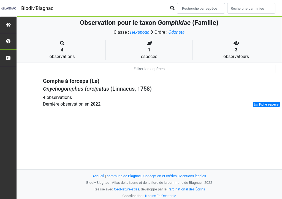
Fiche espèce (266, 104)
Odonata (177, 32)
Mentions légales (192, 176)
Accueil (98, 176)
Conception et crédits (160, 176)
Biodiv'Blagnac (37, 8)
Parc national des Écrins (186, 189)
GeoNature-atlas (126, 189)
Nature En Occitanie (160, 196)
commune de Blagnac (124, 176)
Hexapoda (140, 32)
